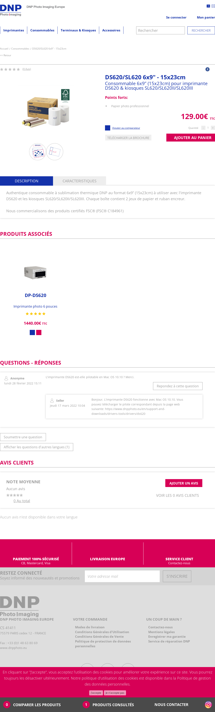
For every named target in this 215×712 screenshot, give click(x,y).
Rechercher (201, 30)
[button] (207, 69)
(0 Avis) (26, 69)
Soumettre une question (23, 437)
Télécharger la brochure (128, 138)
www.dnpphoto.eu (13, 648)
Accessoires (111, 30)
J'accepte (96, 693)
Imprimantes (13, 30)
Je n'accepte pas (115, 693)
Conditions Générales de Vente (99, 636)
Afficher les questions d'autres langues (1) (36, 447)
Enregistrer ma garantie (167, 636)
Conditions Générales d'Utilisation (102, 632)
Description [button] (26, 180)
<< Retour (5, 55)
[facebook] (207, 69)
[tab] (26, 181)
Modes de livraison (90, 627)
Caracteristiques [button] (79, 180)
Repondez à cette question (178, 386)
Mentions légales (161, 632)
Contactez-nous (179, 563)
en (213, 6)
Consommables (42, 30)
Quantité (193, 128)
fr (208, 6)
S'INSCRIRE (177, 576)
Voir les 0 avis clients (177, 495)
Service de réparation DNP (169, 641)
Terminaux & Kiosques (78, 30)
